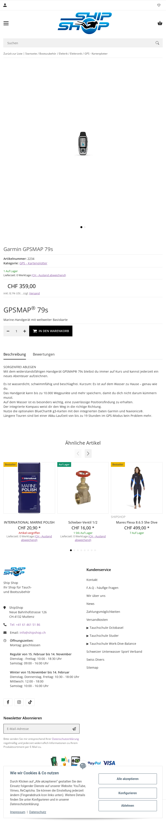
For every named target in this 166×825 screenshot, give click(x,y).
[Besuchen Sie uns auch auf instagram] (18, 702)
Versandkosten (97, 620)
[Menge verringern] (8, 331)
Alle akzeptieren (127, 779)
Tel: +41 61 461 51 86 (25, 625)
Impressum (18, 812)
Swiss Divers (95, 659)
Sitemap (92, 667)
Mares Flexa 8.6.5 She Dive (137, 522)
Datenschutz (38, 812)
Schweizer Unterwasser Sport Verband (114, 651)
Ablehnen (127, 805)
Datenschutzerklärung (65, 739)
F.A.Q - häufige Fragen (102, 588)
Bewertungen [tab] (44, 354)
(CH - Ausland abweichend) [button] (49, 275)
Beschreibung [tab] (14, 354)
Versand (34, 293)
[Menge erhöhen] (24, 331)
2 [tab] (85, 227)
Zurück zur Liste (12, 53)
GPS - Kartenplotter (33, 263)
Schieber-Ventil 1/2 (82, 522)
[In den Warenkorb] (50, 331)
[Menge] (16, 331)
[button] (88, 453)
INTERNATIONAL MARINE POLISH (29, 522)
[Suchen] (77, 43)
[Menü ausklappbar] (6, 23)
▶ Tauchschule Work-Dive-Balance (111, 643)
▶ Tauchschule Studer (102, 636)
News (90, 604)
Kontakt (91, 580)
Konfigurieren (127, 793)
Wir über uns (95, 596)
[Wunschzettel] (159, 5)
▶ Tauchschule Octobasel (104, 628)
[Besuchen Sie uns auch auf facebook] (7, 702)
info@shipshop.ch (33, 633)
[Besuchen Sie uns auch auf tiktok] (30, 702)
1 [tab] (81, 227)
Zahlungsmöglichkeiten (103, 612)
